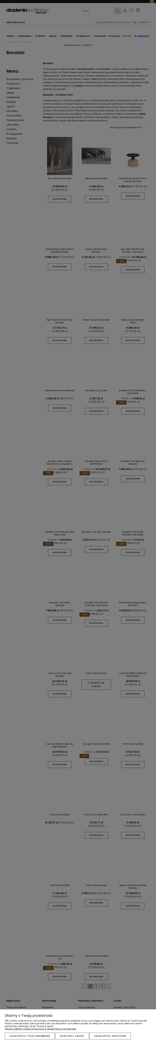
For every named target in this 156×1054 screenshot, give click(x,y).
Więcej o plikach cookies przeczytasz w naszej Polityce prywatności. (41, 1028)
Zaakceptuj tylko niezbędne (30, 1036)
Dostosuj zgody (72, 1036)
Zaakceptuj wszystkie (110, 1036)
